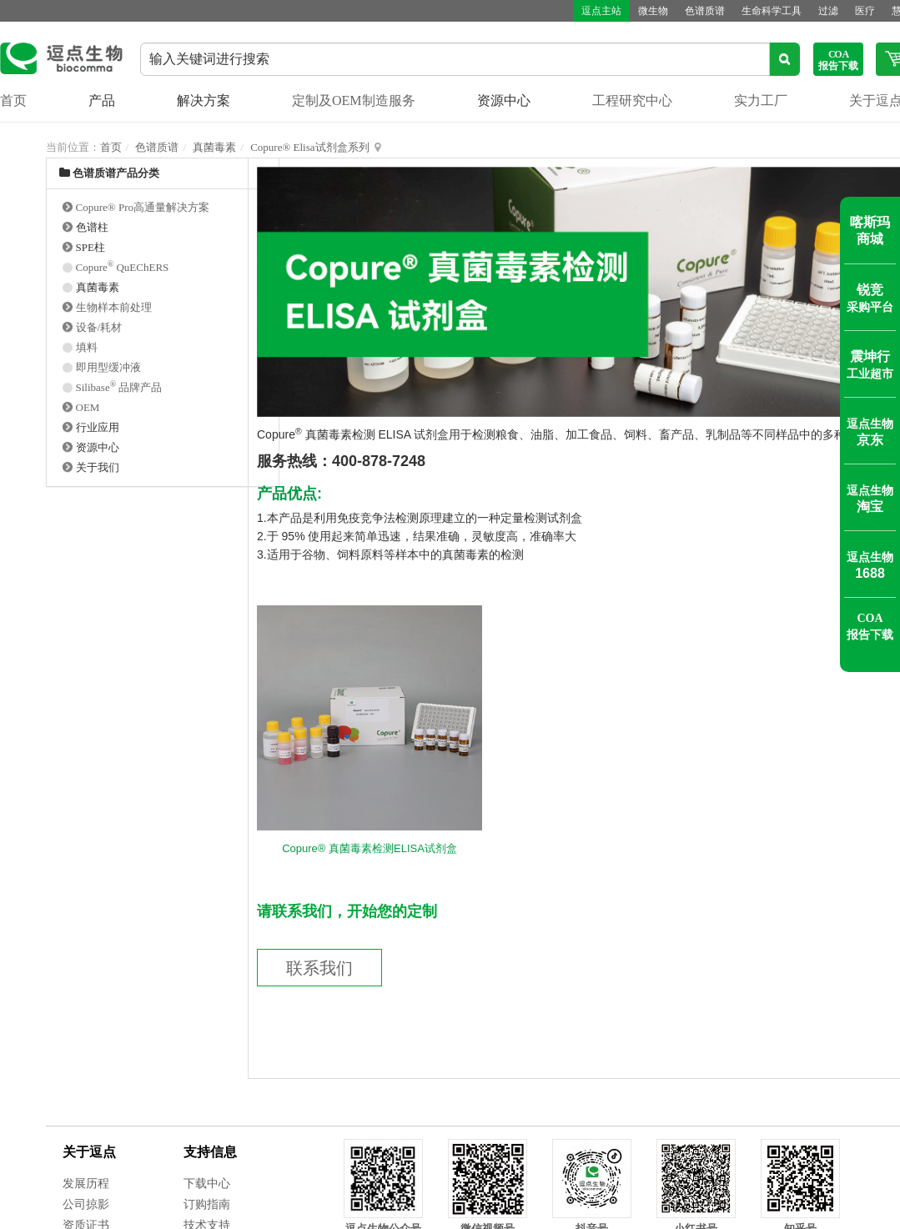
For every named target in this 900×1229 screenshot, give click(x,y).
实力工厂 (760, 100)
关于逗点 (89, 1152)
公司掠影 (86, 1204)
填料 (87, 347)
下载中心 (207, 1183)
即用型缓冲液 (108, 367)
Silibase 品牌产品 (119, 387)
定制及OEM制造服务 (353, 100)
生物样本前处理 (114, 307)
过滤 (828, 11)
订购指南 (207, 1204)
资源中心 (503, 100)
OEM (88, 407)
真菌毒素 (214, 147)
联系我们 (319, 968)
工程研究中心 (632, 100)
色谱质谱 (705, 11)
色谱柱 (92, 227)
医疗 (865, 11)
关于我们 (97, 467)
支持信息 (210, 1152)
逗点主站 (601, 11)
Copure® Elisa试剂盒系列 (309, 147)
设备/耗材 (99, 327)
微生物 (653, 11)
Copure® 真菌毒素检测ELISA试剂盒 (369, 848)
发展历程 (86, 1183)
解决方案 (203, 100)
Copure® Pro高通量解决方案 (142, 207)
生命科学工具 (772, 11)
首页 (13, 100)
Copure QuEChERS (122, 267)
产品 (101, 100)
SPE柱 (90, 247)
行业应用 (97, 427)
